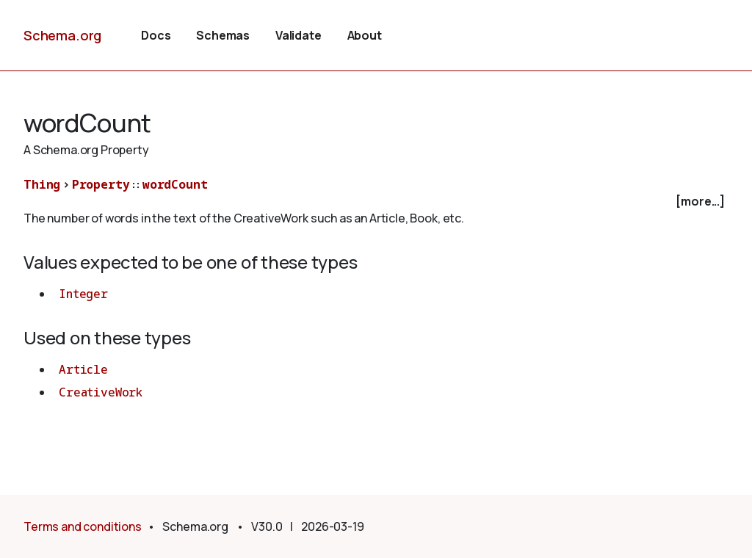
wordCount (175, 184)
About (364, 35)
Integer (83, 294)
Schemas (223, 35)
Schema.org (62, 35)
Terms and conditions (83, 526)
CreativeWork (100, 392)
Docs (155, 35)
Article (83, 369)
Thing (42, 184)
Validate (298, 35)
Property (101, 184)
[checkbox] (376, 201)
